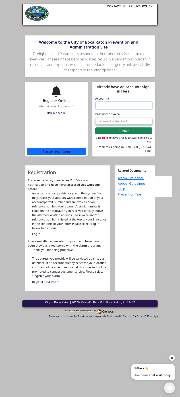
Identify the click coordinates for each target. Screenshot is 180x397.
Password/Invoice (107, 114)
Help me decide (56, 113)
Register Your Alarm (56, 152)
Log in (36, 234)
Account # (102, 98)
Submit (124, 131)
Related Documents (132, 171)
